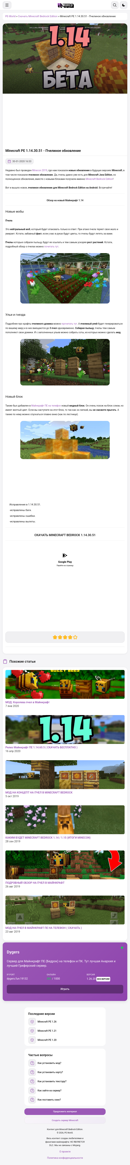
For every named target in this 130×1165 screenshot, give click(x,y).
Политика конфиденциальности (65, 1158)
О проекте (65, 1151)
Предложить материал (65, 1111)
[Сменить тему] (123, 5)
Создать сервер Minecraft (65, 1120)
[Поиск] (114, 5)
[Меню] (7, 5)
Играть (65, 989)
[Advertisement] (65, 121)
